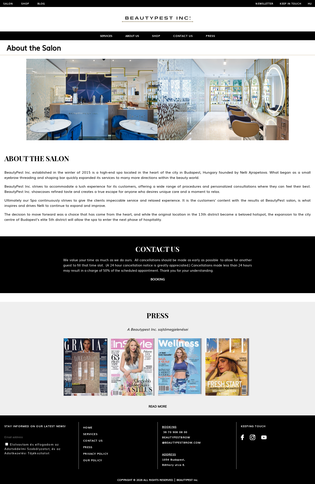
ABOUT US (132, 36)
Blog (41, 3)
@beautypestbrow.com (181, 442)
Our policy (92, 460)
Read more (158, 406)
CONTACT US (93, 441)
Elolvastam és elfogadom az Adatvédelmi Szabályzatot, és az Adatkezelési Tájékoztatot (32, 448)
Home (87, 427)
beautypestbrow (176, 437)
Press (210, 36)
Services (90, 434)
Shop (25, 3)
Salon (8, 3)
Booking (157, 279)
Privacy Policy (95, 454)
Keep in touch (290, 3)
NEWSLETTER (264, 3)
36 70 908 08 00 (174, 432)
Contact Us (183, 36)
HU (310, 3)
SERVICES (106, 36)
